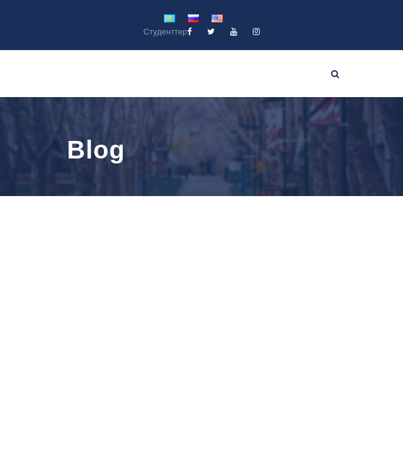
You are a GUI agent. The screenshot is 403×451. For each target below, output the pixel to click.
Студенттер (165, 31)
